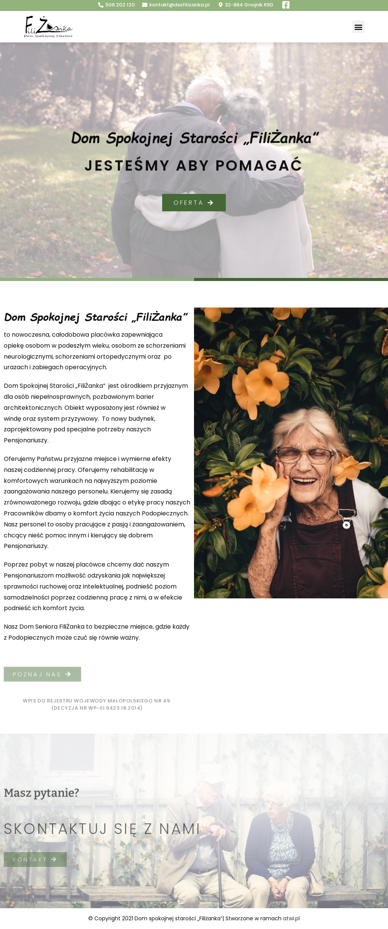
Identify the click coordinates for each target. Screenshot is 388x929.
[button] (358, 26)
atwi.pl (291, 918)
